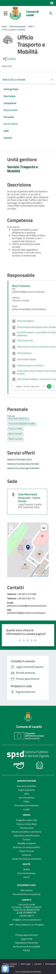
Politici (26, 801)
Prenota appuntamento (26, 935)
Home (4, 26)
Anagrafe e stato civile (26, 820)
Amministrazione (17, 26)
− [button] (11, 531)
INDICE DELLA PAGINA (15, 79)
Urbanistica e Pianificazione (27, 835)
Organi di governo (26, 790)
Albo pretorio (26, 890)
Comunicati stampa (26, 873)
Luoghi (26, 809)
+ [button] (11, 526)
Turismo (26, 839)
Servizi (26, 815)
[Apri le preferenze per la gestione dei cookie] (5, 969)
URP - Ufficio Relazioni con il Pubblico (26, 924)
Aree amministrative (26, 786)
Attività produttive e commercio (26, 831)
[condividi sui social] (9, 58)
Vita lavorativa (26, 828)
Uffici (30, 26)
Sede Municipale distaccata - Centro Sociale (29, 497)
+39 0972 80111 (26, 915)
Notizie (26, 869)
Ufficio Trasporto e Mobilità (13, 29)
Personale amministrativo (26, 805)
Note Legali (26, 963)
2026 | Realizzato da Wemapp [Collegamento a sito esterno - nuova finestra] (28, 971)
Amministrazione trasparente (26, 894)
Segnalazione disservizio (26, 942)
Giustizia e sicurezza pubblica (26, 847)
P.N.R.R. (26, 950)
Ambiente (26, 855)
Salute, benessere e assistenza (26, 858)
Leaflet (31, 576)
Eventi (26, 877)
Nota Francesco (21, 286)
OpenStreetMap (42, 576)
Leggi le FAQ (26, 939)
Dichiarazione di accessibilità (26, 946)
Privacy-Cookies (10, 963)
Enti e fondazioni (26, 797)
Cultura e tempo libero (26, 824)
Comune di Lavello (32, 13)
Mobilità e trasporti (26, 843)
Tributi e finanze (26, 851)
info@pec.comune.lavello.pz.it (26, 919)
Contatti (26, 900)
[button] (51, 3)
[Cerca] (51, 13)
